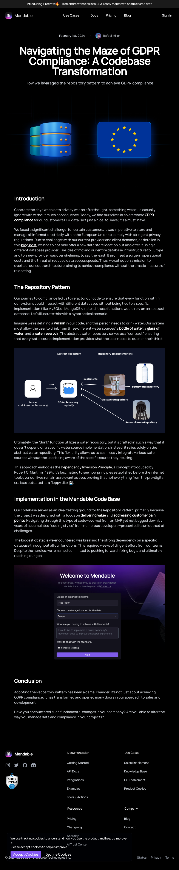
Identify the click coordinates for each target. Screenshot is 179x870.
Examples (73, 788)
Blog (127, 15)
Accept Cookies (26, 854)
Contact (130, 827)
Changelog (74, 827)
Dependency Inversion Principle (86, 467)
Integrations (75, 780)
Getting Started (78, 763)
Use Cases (73, 15)
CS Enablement (134, 780)
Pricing (111, 15)
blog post (29, 245)
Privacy (156, 857)
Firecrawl (49, 4)
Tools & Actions (77, 797)
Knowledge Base (135, 771)
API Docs (73, 771)
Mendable (24, 754)
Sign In (167, 15)
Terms (169, 857)
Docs (94, 15)
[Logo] (19, 15)
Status (142, 857)
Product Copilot (135, 788)
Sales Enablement (136, 763)
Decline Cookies (58, 854)
